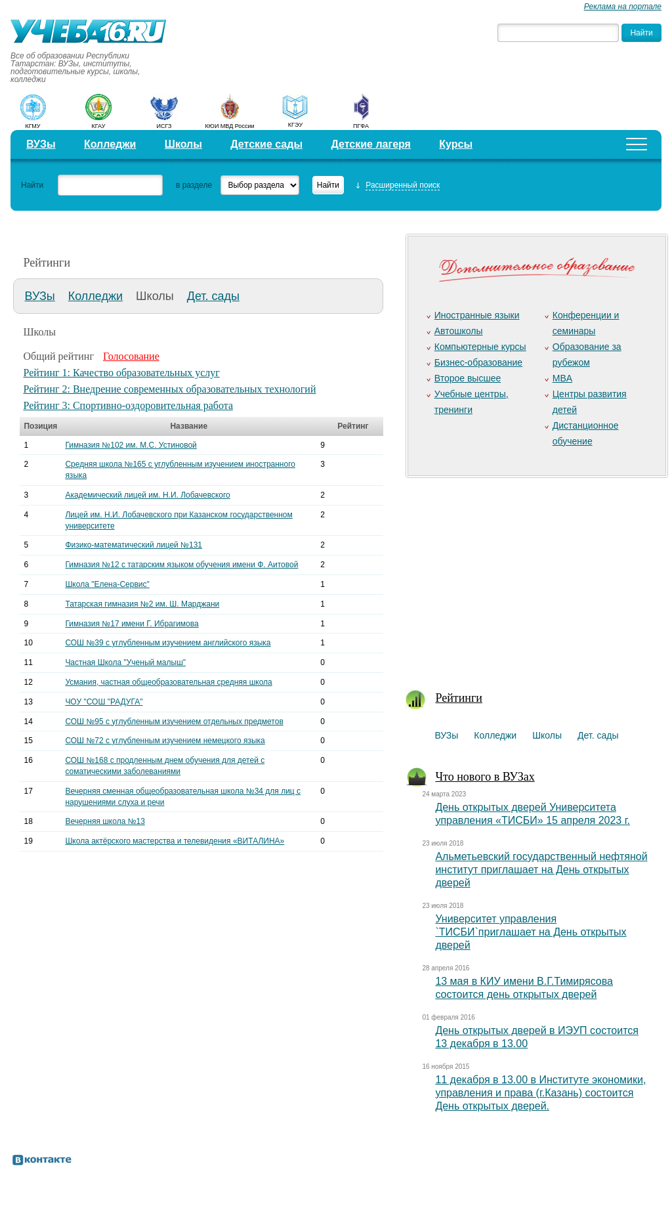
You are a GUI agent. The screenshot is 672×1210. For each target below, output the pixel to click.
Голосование (131, 356)
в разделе (194, 185)
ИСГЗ (163, 126)
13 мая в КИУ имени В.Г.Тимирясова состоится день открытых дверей (524, 988)
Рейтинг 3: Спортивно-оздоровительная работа (128, 405)
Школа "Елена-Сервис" (107, 584)
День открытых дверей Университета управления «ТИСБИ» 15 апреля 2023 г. (532, 814)
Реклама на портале (623, 6)
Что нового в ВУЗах (484, 776)
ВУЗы (41, 144)
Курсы (455, 144)
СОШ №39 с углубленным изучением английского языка (167, 642)
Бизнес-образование (478, 362)
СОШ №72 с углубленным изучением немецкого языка (164, 740)
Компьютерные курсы (480, 346)
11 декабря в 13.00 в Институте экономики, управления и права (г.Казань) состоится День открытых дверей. (540, 1093)
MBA (562, 378)
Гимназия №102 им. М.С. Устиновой (130, 445)
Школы (183, 144)
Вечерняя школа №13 (105, 821)
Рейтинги (458, 697)
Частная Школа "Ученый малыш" (125, 662)
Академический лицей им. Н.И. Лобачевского (147, 495)
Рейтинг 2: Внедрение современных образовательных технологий (169, 389)
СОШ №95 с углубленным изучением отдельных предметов (174, 721)
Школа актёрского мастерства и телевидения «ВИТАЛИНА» (174, 841)
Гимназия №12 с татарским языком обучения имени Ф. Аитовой (181, 564)
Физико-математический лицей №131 (133, 545)
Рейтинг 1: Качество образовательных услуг (121, 372)
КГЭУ (295, 124)
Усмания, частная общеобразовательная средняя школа (168, 682)
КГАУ (99, 126)
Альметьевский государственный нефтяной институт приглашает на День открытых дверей (541, 869)
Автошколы (458, 331)
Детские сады (266, 144)
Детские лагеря (371, 144)
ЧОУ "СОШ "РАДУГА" (103, 701)
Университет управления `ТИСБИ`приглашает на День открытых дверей (530, 932)
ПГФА (361, 126)
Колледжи (110, 144)
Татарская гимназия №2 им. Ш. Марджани (142, 604)
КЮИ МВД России (230, 126)
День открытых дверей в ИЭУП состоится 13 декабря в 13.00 (537, 1037)
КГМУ (32, 126)
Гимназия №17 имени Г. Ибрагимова (131, 623)
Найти (32, 185)
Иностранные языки (477, 315)
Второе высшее (467, 378)
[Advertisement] (534, 575)
